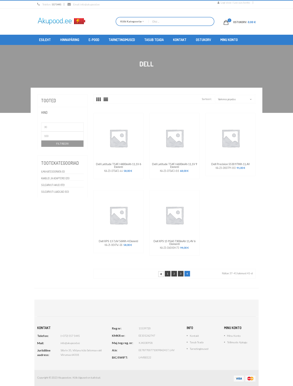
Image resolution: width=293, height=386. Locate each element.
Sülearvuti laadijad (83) (55, 191)
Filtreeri (62, 143)
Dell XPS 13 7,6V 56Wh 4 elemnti (118, 240)
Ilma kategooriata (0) (53, 171)
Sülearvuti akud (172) (53, 184)
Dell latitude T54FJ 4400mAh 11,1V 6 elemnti (118, 165)
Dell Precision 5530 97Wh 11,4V (230, 163)
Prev (161, 273)
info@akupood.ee (90, 4)
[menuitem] (44, 40)
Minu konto (234, 334)
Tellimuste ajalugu (237, 341)
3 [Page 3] (180, 272)
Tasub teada (196, 341)
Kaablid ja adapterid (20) (55, 178)
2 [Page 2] (174, 272)
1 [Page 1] (167, 272)
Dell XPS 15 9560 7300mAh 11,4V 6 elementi (174, 241)
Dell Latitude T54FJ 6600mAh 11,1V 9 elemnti (174, 165)
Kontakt (194, 334)
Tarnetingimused (199, 347)
